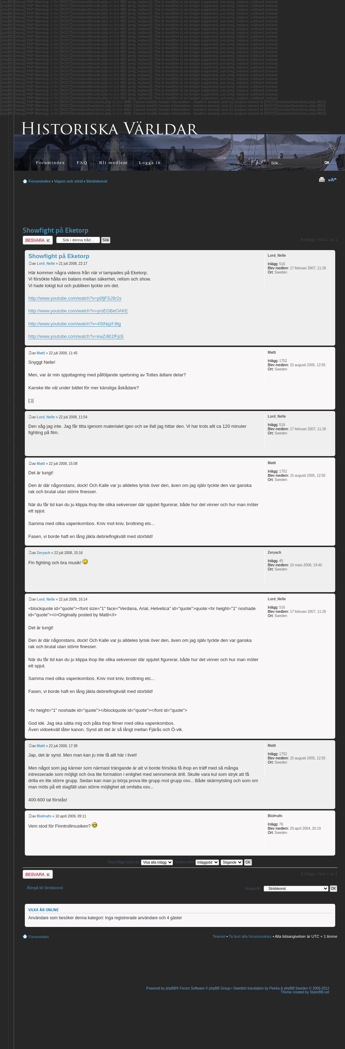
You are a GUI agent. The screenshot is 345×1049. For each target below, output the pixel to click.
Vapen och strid (68, 181)
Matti (41, 353)
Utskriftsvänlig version (321, 180)
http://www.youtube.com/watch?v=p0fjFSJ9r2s (74, 298)
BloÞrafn (44, 816)
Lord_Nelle (46, 263)
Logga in (150, 162)
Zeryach (43, 553)
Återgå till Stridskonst (45, 888)
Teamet (219, 936)
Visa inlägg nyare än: (140, 862)
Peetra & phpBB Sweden (288, 988)
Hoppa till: (253, 889)
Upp (330, 342)
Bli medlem (113, 162)
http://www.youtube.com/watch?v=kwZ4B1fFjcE (76, 336)
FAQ (82, 162)
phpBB (171, 988)
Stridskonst (96, 181)
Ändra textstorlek (332, 180)
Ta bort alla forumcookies (250, 936)
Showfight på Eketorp (55, 230)
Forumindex (50, 162)
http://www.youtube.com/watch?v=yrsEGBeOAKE (78, 310)
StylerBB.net (319, 992)
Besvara (38, 240)
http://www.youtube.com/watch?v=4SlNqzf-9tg (74, 323)
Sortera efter (197, 862)
